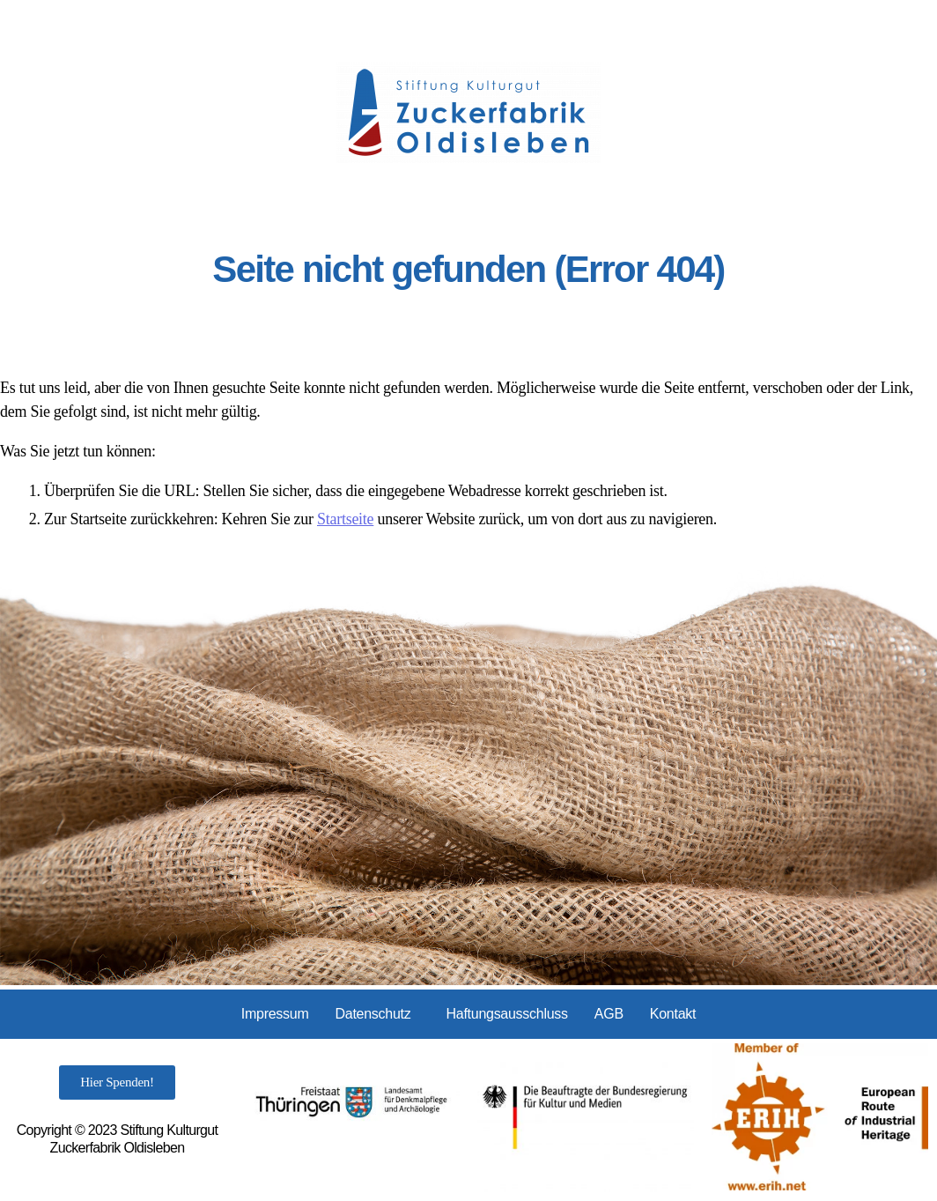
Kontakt (673, 1014)
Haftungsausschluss (506, 1014)
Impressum (275, 1014)
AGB (608, 1014)
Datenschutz (373, 1014)
